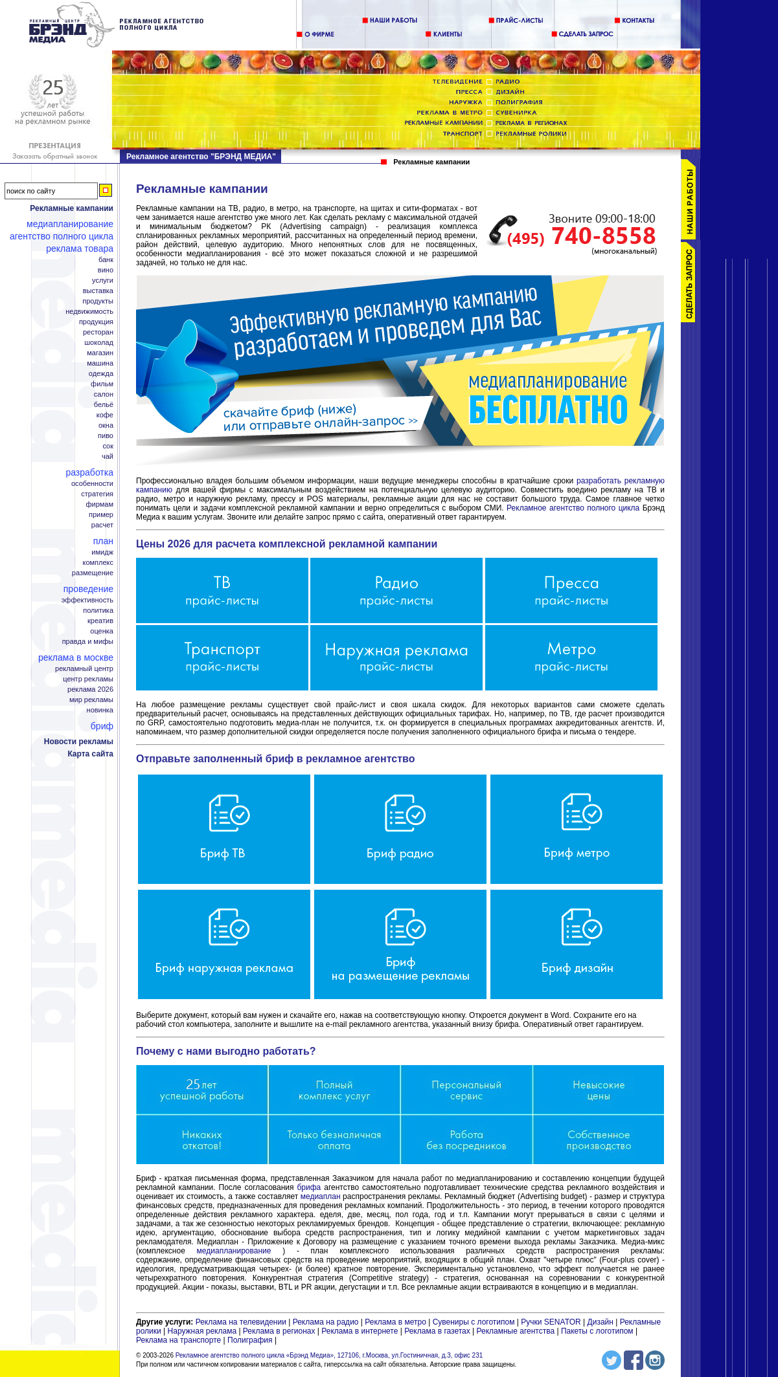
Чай (107, 456)
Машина (100, 363)
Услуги (102, 280)
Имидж (102, 552)
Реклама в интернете (359, 1331)
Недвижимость (89, 311)
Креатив (100, 620)
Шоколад (98, 342)
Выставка (98, 290)
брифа (309, 1187)
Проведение (88, 588)
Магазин (100, 353)
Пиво (105, 435)
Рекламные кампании (71, 208)
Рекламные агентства (517, 1331)
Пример (101, 514)
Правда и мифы (87, 641)
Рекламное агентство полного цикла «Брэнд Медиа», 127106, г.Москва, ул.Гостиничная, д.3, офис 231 (329, 1355)
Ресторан (98, 332)
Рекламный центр (84, 668)
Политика (98, 610)
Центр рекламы (88, 679)
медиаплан (321, 1196)
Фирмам (99, 504)
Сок (107, 446)
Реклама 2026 (90, 689)
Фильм (102, 384)
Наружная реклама (202, 1331)
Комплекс (97, 562)
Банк (105, 259)
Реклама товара (79, 248)
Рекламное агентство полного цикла (573, 507)
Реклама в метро (395, 1322)
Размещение (92, 573)
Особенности (92, 483)
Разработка (89, 472)
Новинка (100, 710)
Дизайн (600, 1322)
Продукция (96, 321)
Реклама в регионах (279, 1331)
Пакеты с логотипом (597, 1331)
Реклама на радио (326, 1322)
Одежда (101, 373)
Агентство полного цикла (61, 236)
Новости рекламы (78, 741)
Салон (103, 394)
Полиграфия (250, 1340)
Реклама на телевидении (241, 1322)
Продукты (97, 301)
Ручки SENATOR (550, 1322)
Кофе (105, 415)
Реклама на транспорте (178, 1340)
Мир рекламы (91, 699)
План (103, 540)
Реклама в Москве (75, 657)
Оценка (101, 631)
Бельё (103, 404)
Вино (105, 270)
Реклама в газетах (438, 1331)
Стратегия (97, 494)
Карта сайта (90, 753)
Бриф (102, 726)
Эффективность (87, 600)
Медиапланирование (70, 223)
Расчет (102, 525)
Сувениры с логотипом (474, 1322)
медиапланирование (234, 1250)
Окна (105, 425)
